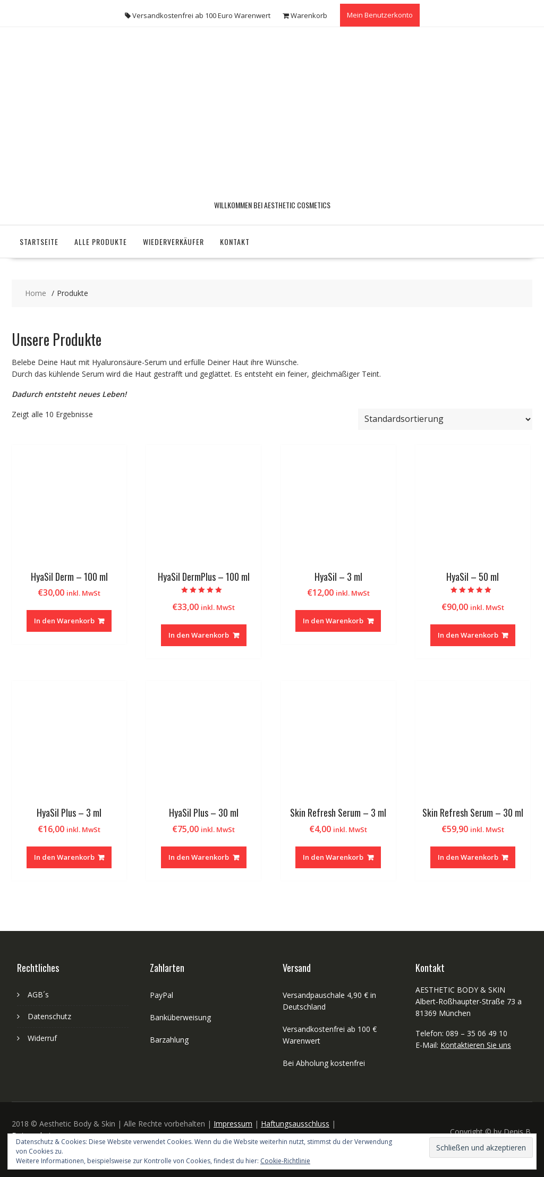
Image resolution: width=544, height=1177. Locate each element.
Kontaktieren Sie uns (475, 1045)
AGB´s (38, 994)
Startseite (39, 241)
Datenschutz (49, 1016)
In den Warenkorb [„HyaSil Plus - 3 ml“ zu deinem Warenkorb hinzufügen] (64, 857)
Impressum (233, 1124)
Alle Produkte (100, 241)
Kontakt (235, 241)
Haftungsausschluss (295, 1124)
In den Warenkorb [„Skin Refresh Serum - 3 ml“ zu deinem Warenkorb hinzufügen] (333, 857)
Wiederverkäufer (173, 241)
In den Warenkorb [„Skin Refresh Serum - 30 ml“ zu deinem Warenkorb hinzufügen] (468, 857)
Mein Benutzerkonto (380, 15)
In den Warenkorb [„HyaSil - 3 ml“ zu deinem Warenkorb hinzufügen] (333, 620)
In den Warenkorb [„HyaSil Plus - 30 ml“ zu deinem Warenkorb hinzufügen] (198, 857)
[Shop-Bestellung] (445, 419)
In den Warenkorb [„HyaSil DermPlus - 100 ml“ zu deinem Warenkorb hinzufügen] (198, 635)
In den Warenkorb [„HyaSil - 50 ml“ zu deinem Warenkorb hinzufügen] (468, 635)
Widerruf (42, 1038)
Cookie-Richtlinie (285, 1160)
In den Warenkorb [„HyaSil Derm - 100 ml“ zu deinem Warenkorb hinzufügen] (64, 620)
